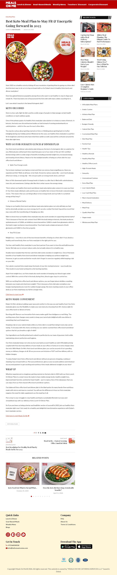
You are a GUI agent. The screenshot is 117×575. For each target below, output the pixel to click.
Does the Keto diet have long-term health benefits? (58, 489)
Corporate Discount (98, 4)
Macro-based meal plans (90, 197)
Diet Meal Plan (87, 138)
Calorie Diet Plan (88, 129)
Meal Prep (85, 207)
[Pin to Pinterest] (43, 433)
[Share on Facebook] (38, 433)
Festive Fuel (86, 143)
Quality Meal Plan (88, 212)
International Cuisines (90, 178)
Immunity (85, 173)
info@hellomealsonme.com (17, 548)
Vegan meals (86, 217)
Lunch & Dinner (24, 4)
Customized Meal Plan (90, 134)
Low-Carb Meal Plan (89, 192)
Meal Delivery (87, 202)
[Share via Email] (45, 433)
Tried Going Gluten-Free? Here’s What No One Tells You (103, 63)
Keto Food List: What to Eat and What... (22, 488)
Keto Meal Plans (12, 424)
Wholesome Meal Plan (90, 222)
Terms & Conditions (68, 524)
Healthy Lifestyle (88, 153)
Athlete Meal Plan (88, 114)
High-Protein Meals (89, 168)
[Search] (110, 13)
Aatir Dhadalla (16, 29)
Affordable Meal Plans (90, 104)
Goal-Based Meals (42, 4)
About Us (64, 522)
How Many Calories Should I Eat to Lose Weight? (87, 63)
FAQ (62, 519)
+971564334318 (12, 545)
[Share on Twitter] (40, 433)
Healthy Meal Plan (88, 158)
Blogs (8, 527)
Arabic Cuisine (87, 109)
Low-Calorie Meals (88, 188)
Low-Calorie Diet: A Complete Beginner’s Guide (87, 86)
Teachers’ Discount (77, 4)
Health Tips (86, 148)
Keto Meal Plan (87, 183)
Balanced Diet (87, 119)
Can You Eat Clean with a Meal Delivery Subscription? (87, 38)
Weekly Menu (59, 4)
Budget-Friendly (88, 124)
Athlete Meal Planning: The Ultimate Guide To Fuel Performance (103, 38)
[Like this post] (36, 433)
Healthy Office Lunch (89, 163)
